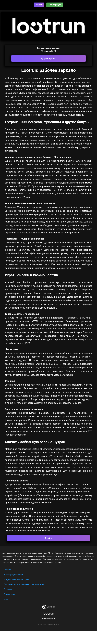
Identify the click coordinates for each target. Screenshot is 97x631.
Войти (39, 5)
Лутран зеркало (48, 58)
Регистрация (55, 5)
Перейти (48, 538)
